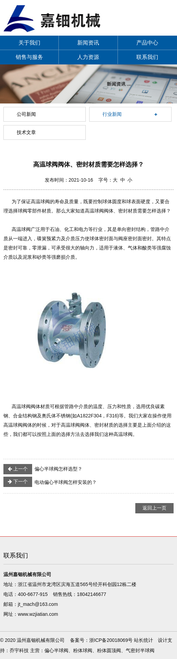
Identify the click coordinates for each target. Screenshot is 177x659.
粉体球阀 (82, 650)
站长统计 (143, 640)
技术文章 (26, 132)
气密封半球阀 (140, 650)
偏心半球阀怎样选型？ (42, 469)
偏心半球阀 (56, 650)
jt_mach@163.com (38, 604)
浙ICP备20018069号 (111, 640)
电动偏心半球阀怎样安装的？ (50, 482)
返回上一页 (154, 508)
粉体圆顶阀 (109, 650)
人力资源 (88, 57)
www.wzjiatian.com (38, 614)
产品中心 (147, 43)
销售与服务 (29, 57)
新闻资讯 (88, 43)
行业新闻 (112, 114)
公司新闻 (26, 114)
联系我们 (147, 57)
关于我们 (29, 43)
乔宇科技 (19, 650)
